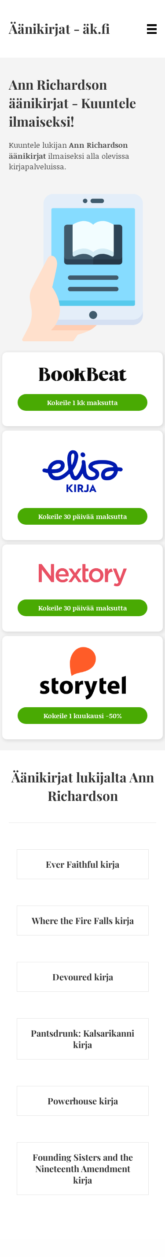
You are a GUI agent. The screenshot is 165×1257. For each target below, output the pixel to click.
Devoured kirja (82, 977)
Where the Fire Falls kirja (83, 920)
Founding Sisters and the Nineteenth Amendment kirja (83, 1168)
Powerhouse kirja (83, 1101)
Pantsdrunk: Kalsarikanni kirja (82, 1038)
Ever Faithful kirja (82, 864)
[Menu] (152, 29)
